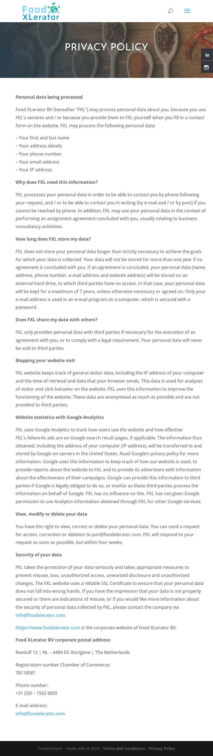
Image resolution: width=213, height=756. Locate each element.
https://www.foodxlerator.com (48, 628)
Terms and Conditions (124, 748)
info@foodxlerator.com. (41, 615)
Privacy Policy (162, 748)
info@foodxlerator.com (40, 714)
